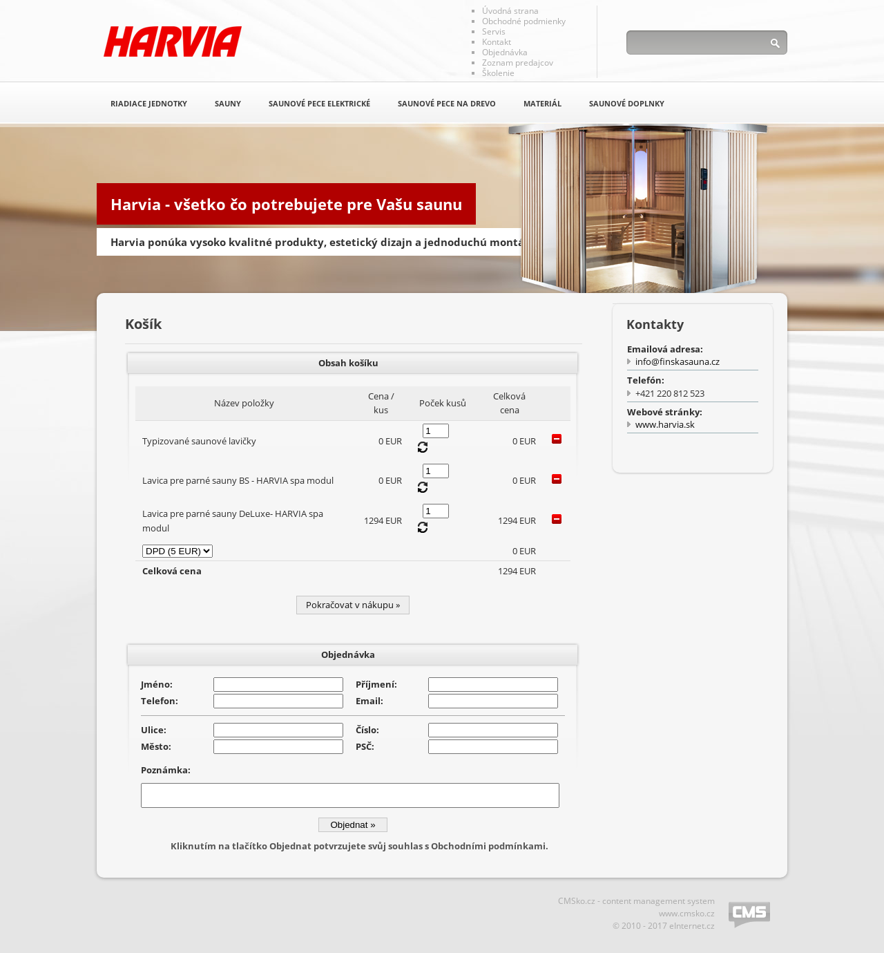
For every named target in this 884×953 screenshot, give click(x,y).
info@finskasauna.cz (677, 361)
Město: (156, 746)
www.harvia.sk (665, 424)
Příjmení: (376, 684)
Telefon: (159, 701)
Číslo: (367, 730)
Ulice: (153, 730)
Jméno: (157, 684)
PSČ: (365, 746)
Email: (369, 701)
